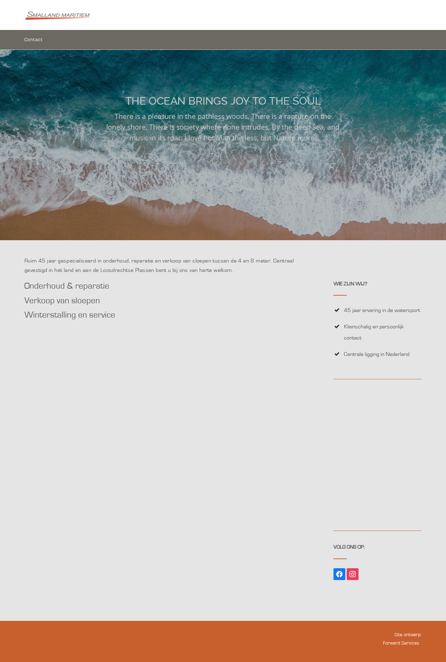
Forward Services (401, 643)
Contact (33, 40)
